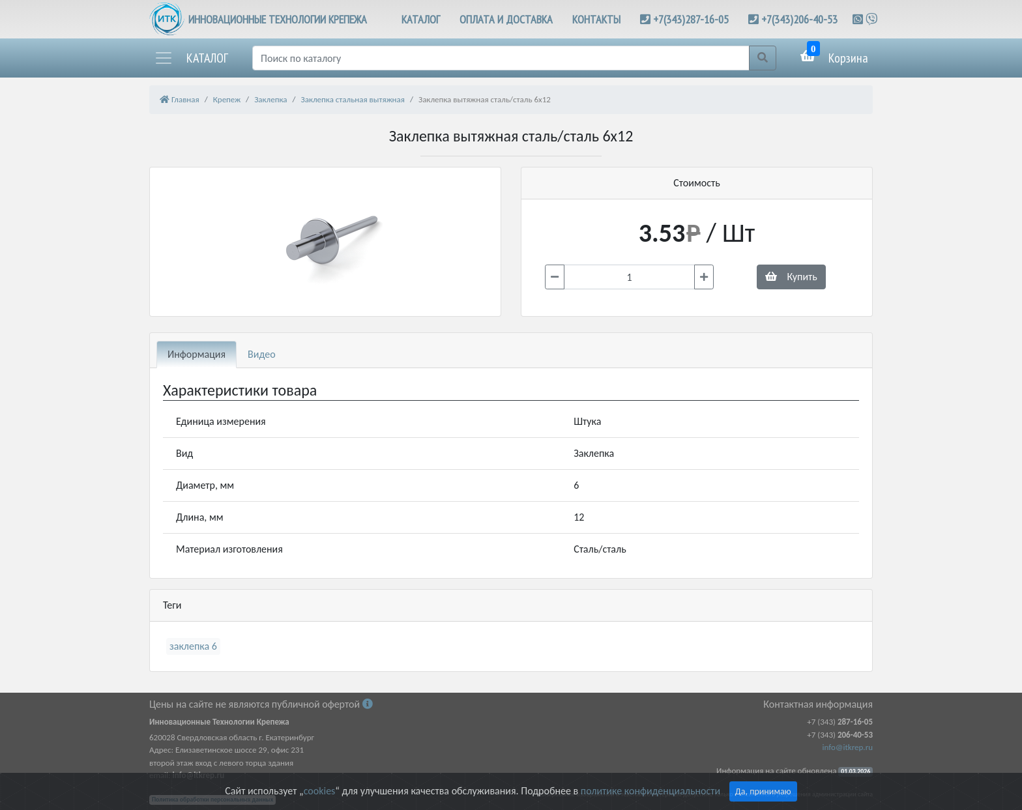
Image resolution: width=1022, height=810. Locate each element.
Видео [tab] (262, 354)
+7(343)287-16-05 (691, 19)
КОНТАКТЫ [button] (596, 19)
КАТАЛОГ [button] (421, 19)
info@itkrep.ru (848, 747)
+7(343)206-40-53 (799, 19)
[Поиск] (501, 58)
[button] (191, 58)
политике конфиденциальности (650, 791)
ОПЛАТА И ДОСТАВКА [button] (506, 19)
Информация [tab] (197, 354)
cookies (319, 791)
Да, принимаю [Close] (763, 791)
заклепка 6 (193, 646)
